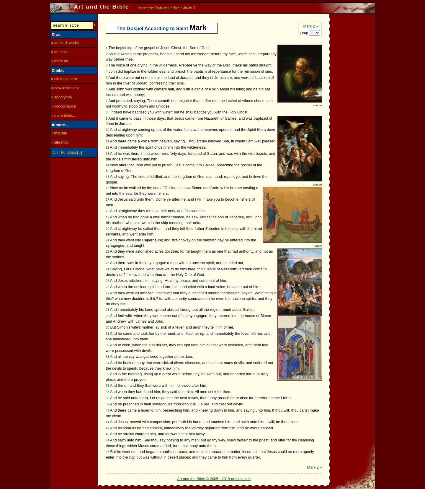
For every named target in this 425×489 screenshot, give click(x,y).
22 (107, 251)
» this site (59, 134)
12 (107, 147)
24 (107, 269)
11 (107, 141)
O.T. (56, 153)
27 (107, 293)
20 (107, 228)
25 (107, 280)
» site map (59, 143)
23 (107, 263)
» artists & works (65, 43)
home (141, 7)
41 (107, 422)
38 (107, 398)
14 (107, 165)
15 (107, 176)
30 (107, 327)
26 (107, 287)
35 (107, 374)
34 (107, 363)
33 (107, 356)
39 (107, 404)
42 (107, 428)
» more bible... (63, 116)
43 (107, 434)
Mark (176, 7)
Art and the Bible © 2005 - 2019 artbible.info (214, 479)
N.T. (64, 153)
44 (107, 440)
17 (107, 199)
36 (107, 385)
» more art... (61, 62)
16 (107, 188)
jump (304, 33)
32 (107, 345)
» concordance (63, 107)
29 (107, 316)
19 (107, 217)
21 (107, 240)
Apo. (73, 153)
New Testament (158, 7)
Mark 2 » (310, 26)
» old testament (64, 79)
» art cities (59, 53)
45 (107, 452)
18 (107, 211)
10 (107, 129)
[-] (80, 153)
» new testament (65, 89)
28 (107, 309)
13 (107, 153)
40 (107, 410)
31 (107, 333)
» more (317, 105)
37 (107, 392)
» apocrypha (61, 98)
